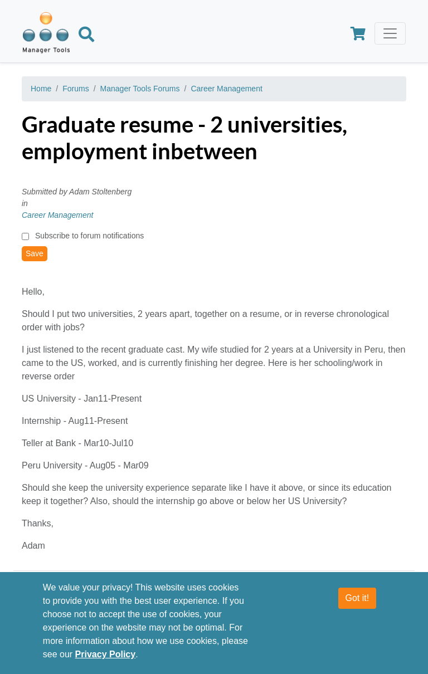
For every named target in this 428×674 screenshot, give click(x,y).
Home (41, 88)
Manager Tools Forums (140, 88)
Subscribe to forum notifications (89, 235)
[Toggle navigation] (390, 33)
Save (34, 253)
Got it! (357, 598)
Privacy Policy (105, 654)
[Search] (86, 36)
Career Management (226, 88)
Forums (75, 88)
